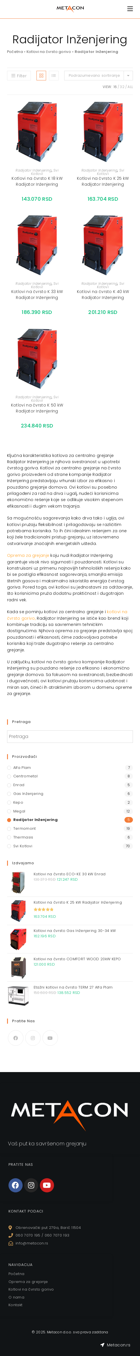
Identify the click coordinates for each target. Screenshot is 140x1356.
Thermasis (23, 837)
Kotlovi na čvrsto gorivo (49, 51)
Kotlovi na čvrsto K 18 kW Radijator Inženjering (37, 181)
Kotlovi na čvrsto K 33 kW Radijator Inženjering (37, 294)
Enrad (19, 785)
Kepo (18, 802)
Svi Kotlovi (22, 846)
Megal (19, 811)
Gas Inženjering (28, 793)
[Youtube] (50, 1038)
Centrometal (25, 776)
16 (115, 86)
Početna (15, 51)
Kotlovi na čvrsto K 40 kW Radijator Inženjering (103, 294)
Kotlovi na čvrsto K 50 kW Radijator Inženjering (37, 408)
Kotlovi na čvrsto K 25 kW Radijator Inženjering (103, 181)
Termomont (24, 828)
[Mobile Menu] (130, 9)
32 (122, 86)
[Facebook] (15, 1038)
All (130, 86)
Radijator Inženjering (33, 170)
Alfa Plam (22, 767)
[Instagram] (33, 1038)
